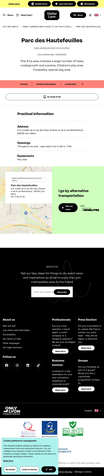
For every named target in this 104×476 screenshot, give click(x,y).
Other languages (11, 343)
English (93, 410)
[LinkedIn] (28, 365)
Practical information (46, 84)
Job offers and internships (16, 330)
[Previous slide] (78, 83)
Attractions (87, 3)
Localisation (71, 84)
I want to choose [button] (29, 469)
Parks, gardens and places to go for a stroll (47, 26)
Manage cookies (83, 471)
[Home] (52, 15)
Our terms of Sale (12, 338)
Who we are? (9, 326)
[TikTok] (38, 365)
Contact (24, 84)
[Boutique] (78, 15)
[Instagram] (17, 365)
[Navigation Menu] (8, 15)
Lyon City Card (64, 3)
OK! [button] (48, 469)
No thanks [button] (10, 469)
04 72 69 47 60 (52, 96)
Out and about (10, 26)
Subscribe (62, 292)
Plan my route (67, 208)
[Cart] (90, 15)
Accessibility (9, 334)
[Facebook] (7, 365)
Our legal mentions (12, 347)
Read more (60, 351)
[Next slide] (82, 83)
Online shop (14, 4)
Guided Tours (39, 3)
